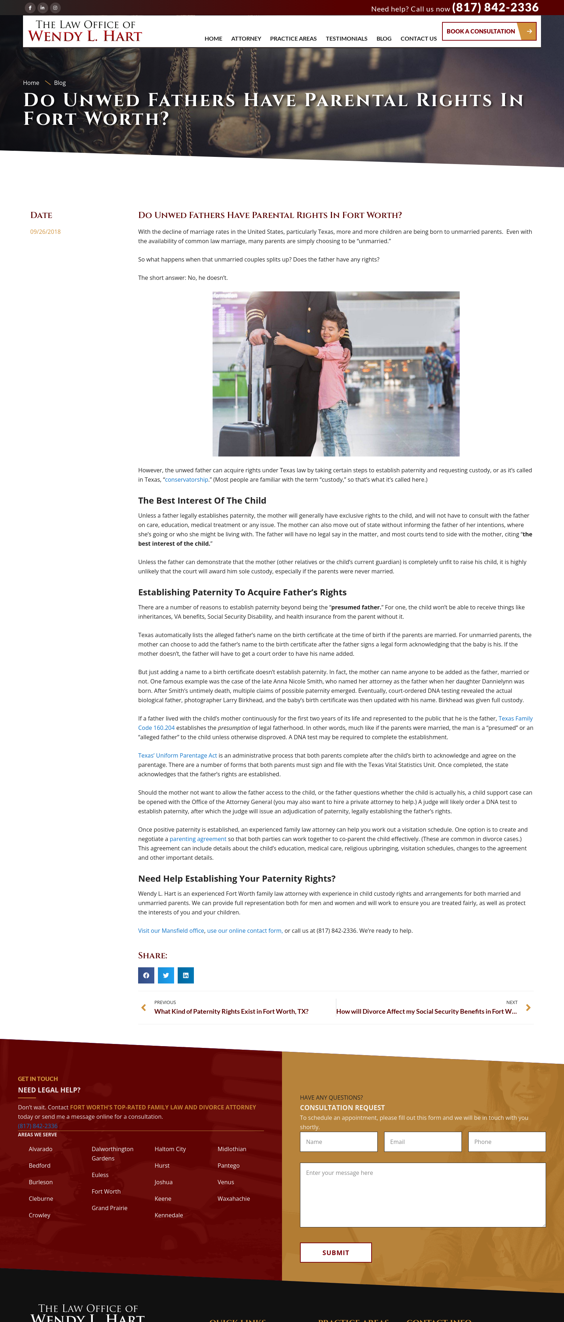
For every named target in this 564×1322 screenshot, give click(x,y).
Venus (226, 1182)
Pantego (229, 1165)
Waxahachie (234, 1199)
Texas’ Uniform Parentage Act (177, 755)
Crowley (39, 1215)
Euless (100, 1175)
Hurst (162, 1165)
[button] (146, 975)
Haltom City (170, 1149)
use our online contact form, (245, 931)
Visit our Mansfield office (171, 931)
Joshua (164, 1182)
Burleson (41, 1182)
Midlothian (232, 1149)
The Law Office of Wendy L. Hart (84, 33)
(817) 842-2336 (495, 7)
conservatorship (186, 479)
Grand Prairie (109, 1208)
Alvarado (41, 1149)
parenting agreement (198, 839)
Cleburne (41, 1199)
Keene (163, 1199)
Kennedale (169, 1215)
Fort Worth (106, 1191)
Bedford (39, 1165)
